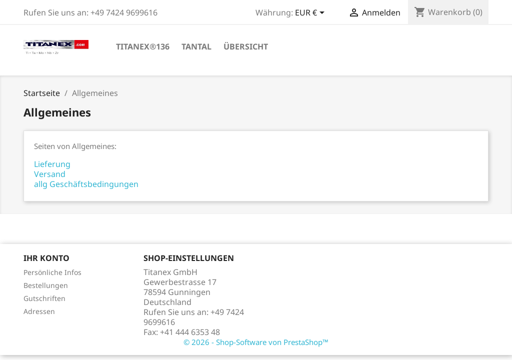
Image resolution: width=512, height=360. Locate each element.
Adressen (39, 311)
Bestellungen (46, 285)
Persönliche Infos (53, 272)
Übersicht (246, 46)
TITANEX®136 (143, 46)
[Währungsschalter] (311, 14)
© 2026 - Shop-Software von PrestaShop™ (256, 342)
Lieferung (52, 164)
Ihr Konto (47, 258)
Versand (50, 174)
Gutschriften (45, 298)
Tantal (197, 46)
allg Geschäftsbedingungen (86, 184)
